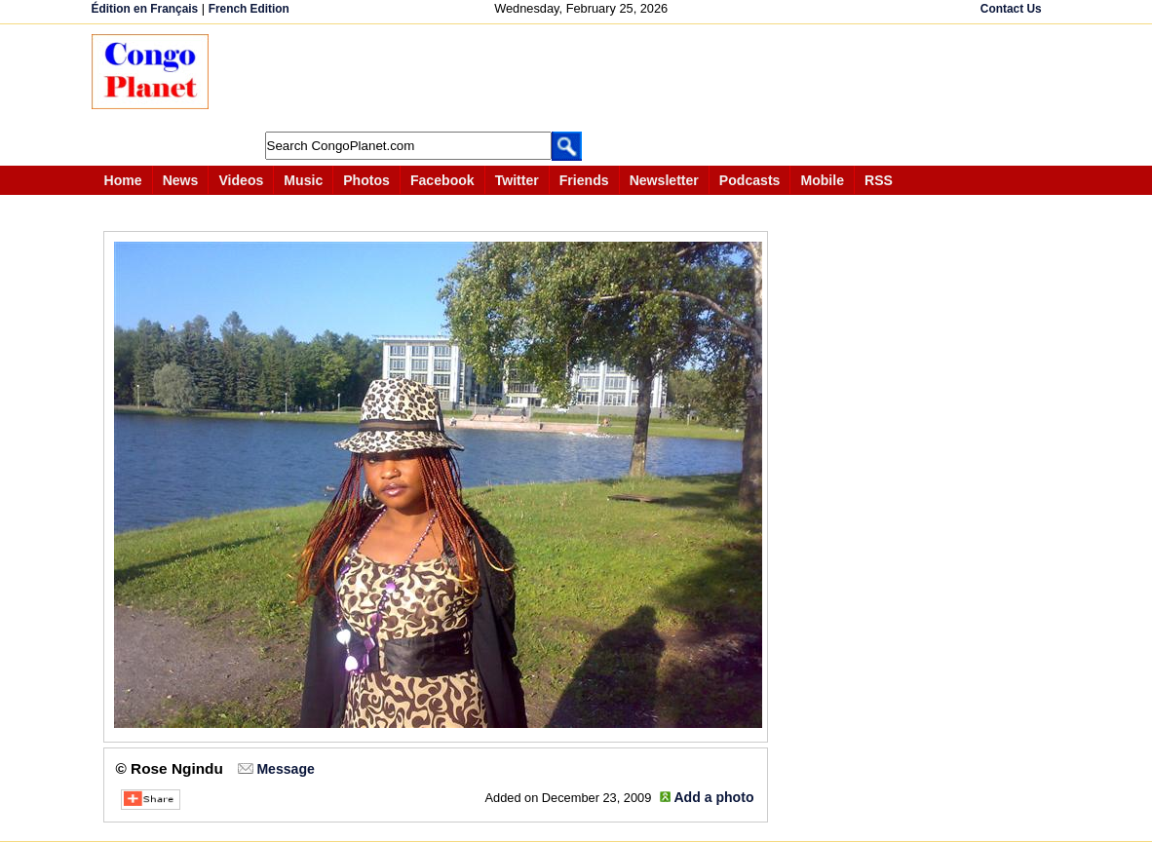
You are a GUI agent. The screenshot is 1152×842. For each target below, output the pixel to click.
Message (285, 769)
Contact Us (1011, 9)
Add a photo (713, 797)
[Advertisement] (583, 78)
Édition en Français (145, 9)
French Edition (249, 9)
